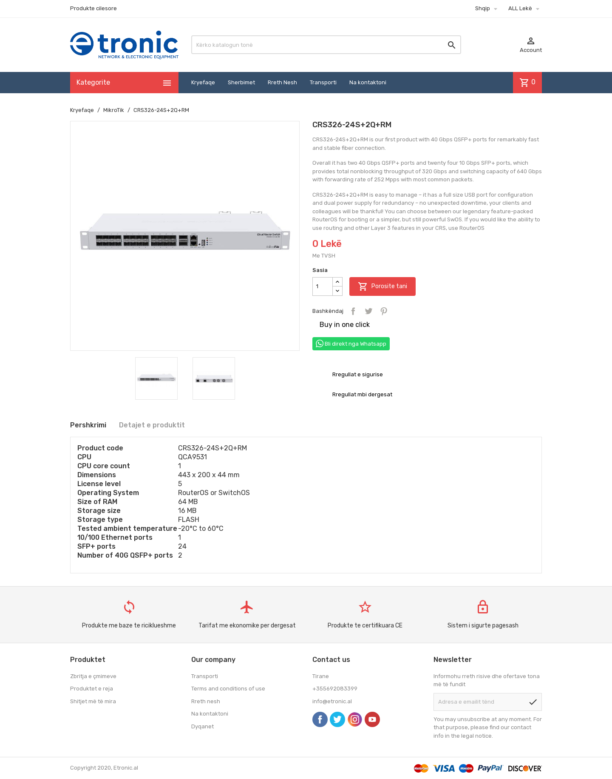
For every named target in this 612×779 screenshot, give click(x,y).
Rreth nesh (205, 701)
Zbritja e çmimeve (93, 676)
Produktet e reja (91, 688)
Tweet (368, 311)
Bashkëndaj (353, 311)
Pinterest (384, 311)
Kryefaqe (203, 82)
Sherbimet (241, 82)
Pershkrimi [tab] (88, 425)
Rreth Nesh (282, 82)
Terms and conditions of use (228, 688)
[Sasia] (322, 286)
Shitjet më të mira (93, 701)
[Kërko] (326, 44)
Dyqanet (202, 726)
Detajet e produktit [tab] (152, 425)
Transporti (323, 82)
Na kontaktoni (367, 82)
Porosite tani (382, 286)
